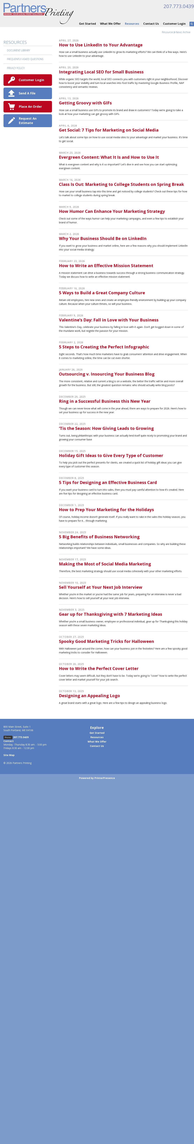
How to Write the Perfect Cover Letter (99, 668)
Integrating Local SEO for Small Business (101, 72)
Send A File (27, 93)
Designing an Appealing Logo (89, 695)
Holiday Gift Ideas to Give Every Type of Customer (111, 455)
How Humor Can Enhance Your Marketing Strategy (112, 211)
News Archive (183, 32)
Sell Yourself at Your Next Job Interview (100, 587)
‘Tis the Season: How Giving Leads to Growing (106, 428)
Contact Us (151, 24)
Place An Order (30, 106)
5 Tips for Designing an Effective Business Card (108, 482)
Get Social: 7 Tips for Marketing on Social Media (108, 130)
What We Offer (110, 24)
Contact (8, 741)
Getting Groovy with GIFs (85, 103)
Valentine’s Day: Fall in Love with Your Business (108, 320)
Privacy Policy (15, 68)
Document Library (18, 50)
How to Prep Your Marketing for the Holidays (106, 509)
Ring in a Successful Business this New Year (104, 401)
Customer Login (174, 24)
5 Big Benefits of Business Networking (99, 537)
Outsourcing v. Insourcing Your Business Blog (106, 374)
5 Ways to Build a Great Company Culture (102, 293)
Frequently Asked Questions (25, 59)
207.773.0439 (179, 6)
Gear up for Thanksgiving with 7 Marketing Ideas (110, 614)
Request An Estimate (28, 120)
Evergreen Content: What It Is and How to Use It (109, 157)
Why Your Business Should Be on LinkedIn (103, 238)
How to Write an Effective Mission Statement (106, 265)
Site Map (9, 755)
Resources (132, 24)
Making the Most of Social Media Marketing (105, 564)
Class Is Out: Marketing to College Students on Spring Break (121, 184)
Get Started (87, 24)
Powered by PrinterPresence (97, 778)
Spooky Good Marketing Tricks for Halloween (106, 641)
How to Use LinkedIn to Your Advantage (101, 45)
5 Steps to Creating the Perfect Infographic (104, 347)
